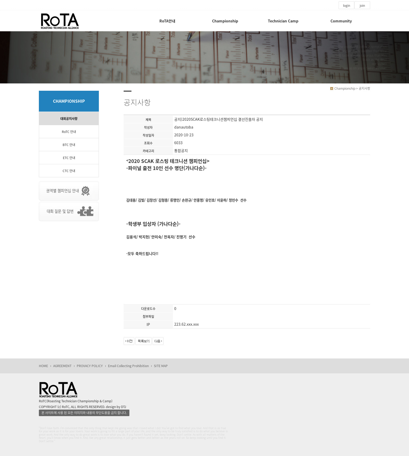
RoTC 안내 (69, 131)
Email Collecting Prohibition (128, 365)
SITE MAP (161, 365)
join (362, 5)
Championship (225, 20)
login (346, 5)
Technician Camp (283, 20)
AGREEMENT (62, 365)
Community (341, 20)
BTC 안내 (69, 144)
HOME (43, 365)
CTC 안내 (69, 170)
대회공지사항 (68, 118)
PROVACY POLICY (90, 365)
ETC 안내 (69, 157)
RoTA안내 (167, 20)
